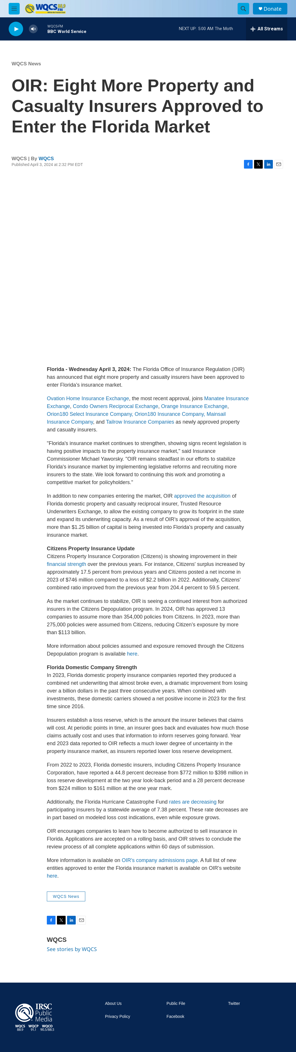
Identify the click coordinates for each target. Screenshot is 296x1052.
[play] (16, 29)
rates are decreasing (193, 802)
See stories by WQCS (72, 949)
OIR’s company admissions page (160, 860)
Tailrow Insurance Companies (140, 422)
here (132, 654)
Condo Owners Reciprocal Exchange (115, 406)
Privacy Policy (117, 1016)
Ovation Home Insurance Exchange (88, 398)
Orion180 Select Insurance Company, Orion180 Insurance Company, (126, 414)
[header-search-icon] (243, 8)
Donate (273, 9)
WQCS (46, 158)
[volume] (33, 29)
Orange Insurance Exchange (194, 406)
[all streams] (266, 28)
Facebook (175, 1016)
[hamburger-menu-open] (14, 8)
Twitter (234, 1003)
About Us (113, 1003)
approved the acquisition (202, 496)
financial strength (66, 564)
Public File (175, 1003)
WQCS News (26, 64)
